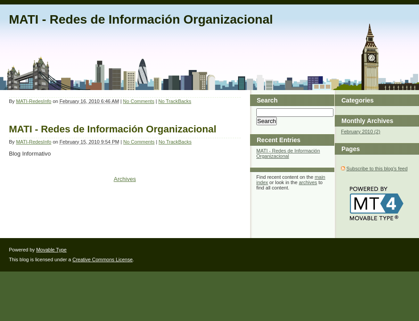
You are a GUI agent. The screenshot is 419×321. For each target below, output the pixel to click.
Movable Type (51, 249)
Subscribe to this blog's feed (376, 168)
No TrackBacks (174, 101)
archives (308, 182)
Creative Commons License (102, 259)
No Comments (138, 101)
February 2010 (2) (360, 131)
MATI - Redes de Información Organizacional (141, 19)
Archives (125, 179)
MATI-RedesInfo (33, 101)
